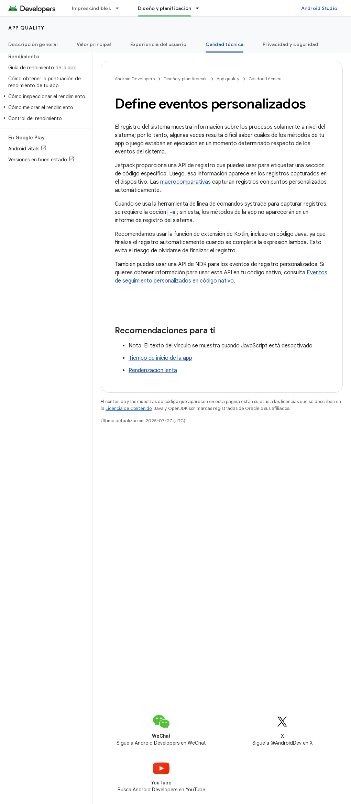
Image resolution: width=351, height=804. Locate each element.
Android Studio (319, 8)
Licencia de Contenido (129, 408)
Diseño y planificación (186, 79)
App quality (26, 28)
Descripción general (32, 44)
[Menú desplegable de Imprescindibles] (120, 8)
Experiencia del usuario (158, 44)
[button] (45, 96)
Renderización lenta (153, 370)
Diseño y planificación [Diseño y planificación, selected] (164, 8)
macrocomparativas (185, 182)
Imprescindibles (91, 8)
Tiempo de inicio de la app (160, 358)
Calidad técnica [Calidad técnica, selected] (224, 44)
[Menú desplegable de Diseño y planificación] (200, 8)
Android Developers (135, 79)
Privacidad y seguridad (290, 44)
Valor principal (94, 44)
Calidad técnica (265, 79)
